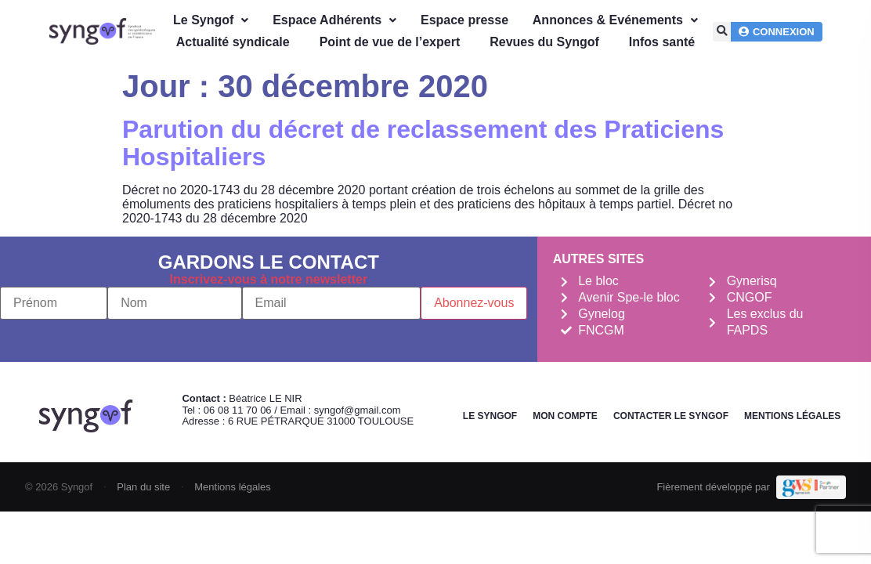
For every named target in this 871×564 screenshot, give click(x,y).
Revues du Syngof (544, 42)
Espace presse (464, 20)
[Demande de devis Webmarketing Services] (811, 487)
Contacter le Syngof (670, 415)
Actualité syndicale (233, 42)
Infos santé (662, 42)
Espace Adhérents (334, 20)
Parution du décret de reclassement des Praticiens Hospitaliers (423, 143)
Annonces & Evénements (615, 20)
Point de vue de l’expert (390, 42)
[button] (722, 32)
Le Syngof (210, 20)
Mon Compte (565, 415)
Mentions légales (792, 415)
